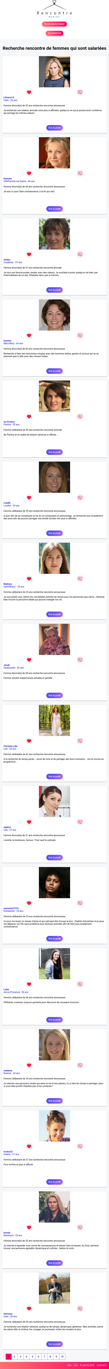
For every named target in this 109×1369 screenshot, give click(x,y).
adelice (7, 827)
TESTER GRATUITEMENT (54, 24)
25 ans (20, 586)
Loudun (7, 505)
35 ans (16, 505)
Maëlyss (8, 584)
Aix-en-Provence (12, 992)
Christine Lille (10, 746)
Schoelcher (9, 911)
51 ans (12, 830)
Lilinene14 (9, 97)
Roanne (7, 1073)
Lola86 (7, 503)
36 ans (25, 992)
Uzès (6, 1316)
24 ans (16, 1073)
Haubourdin (9, 667)
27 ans (15, 1154)
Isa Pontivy (9, 421)
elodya (7, 259)
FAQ (69, 1365)
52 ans (14, 100)
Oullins (7, 1154)
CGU (76, 1365)
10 (62, 1356)
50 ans (20, 667)
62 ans (12, 749)
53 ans (18, 1235)
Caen (6, 100)
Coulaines (8, 262)
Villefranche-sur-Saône (15, 181)
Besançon (9, 1235)
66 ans (31, 181)
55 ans (16, 424)
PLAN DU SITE (87, 1365)
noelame (8, 1070)
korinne (7, 340)
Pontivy (7, 424)
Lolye (6, 989)
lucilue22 (8, 1151)
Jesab (7, 665)
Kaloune (8, 178)
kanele (7, 1232)
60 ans (19, 343)
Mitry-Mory (9, 343)
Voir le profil (54, 127)
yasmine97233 (11, 908)
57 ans (18, 262)
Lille (6, 749)
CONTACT (102, 1365)
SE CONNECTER (54, 33)
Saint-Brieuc (10, 586)
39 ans (13, 1316)
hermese (8, 1313)
